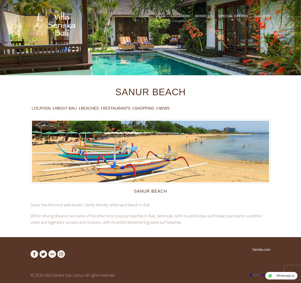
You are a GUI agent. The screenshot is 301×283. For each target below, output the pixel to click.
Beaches (90, 108)
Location (41, 108)
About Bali (66, 108)
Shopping (144, 108)
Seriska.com (261, 249)
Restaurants (117, 108)
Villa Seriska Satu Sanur (63, 275)
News (164, 108)
